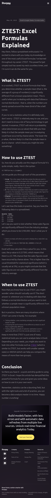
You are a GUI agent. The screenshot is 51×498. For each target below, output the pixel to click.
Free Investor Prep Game (43, 462)
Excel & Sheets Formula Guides (42, 479)
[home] (6, 3)
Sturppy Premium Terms (16, 462)
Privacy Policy (15, 452)
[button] (48, 3)
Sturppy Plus (27, 457)
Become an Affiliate (43, 471)
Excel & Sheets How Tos (43, 474)
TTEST (34, 345)
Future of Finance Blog (42, 453)
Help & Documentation (42, 467)
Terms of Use (14, 457)
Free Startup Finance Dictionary (43, 457)
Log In (26, 461)
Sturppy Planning (29, 452)
